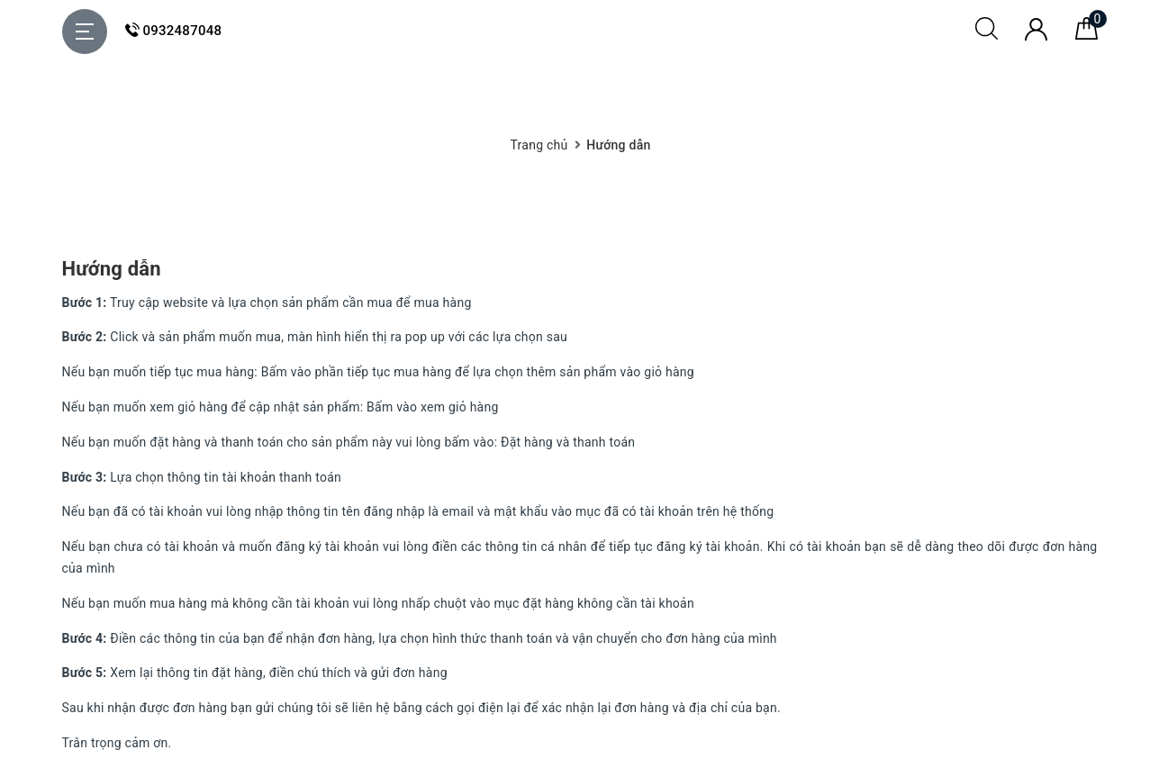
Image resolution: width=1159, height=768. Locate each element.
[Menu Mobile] (84, 31)
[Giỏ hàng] (1086, 35)
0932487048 (173, 31)
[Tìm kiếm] (986, 35)
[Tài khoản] (1036, 36)
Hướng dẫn (111, 269)
